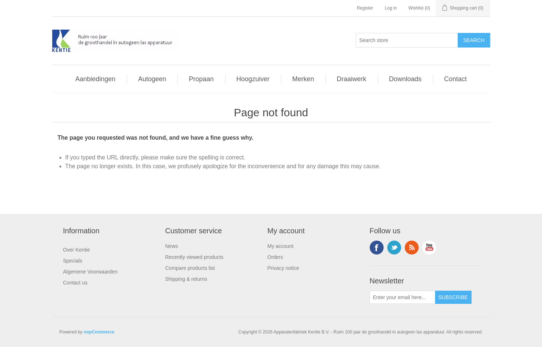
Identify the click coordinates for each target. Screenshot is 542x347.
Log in (391, 8)
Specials (72, 261)
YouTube (429, 247)
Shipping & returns (186, 279)
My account (281, 246)
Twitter (394, 247)
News (171, 246)
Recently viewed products (194, 257)
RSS (412, 247)
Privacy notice (283, 268)
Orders (275, 257)
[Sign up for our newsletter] (402, 297)
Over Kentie (76, 250)
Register (365, 8)
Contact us (75, 283)
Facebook (377, 247)
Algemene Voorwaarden (90, 272)
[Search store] (407, 40)
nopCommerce (99, 332)
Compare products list (190, 268)
